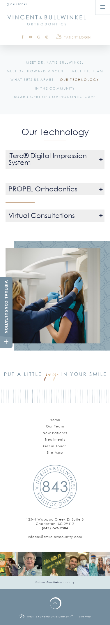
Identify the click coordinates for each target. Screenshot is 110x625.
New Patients (55, 433)
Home (55, 420)
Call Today (17, 4)
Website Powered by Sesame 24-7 (46, 616)
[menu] (102, 7)
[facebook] (23, 37)
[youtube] (31, 37)
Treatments (55, 439)
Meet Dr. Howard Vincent (36, 71)
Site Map (55, 453)
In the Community (55, 88)
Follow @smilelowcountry (55, 582)
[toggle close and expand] (6, 342)
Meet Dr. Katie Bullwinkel (55, 62)
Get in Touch (55, 446)
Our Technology (80, 80)
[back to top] (55, 603)
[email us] (55, 537)
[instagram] (47, 37)
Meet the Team (88, 71)
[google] (39, 37)
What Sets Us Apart (32, 80)
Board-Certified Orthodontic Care (55, 97)
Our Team (55, 426)
